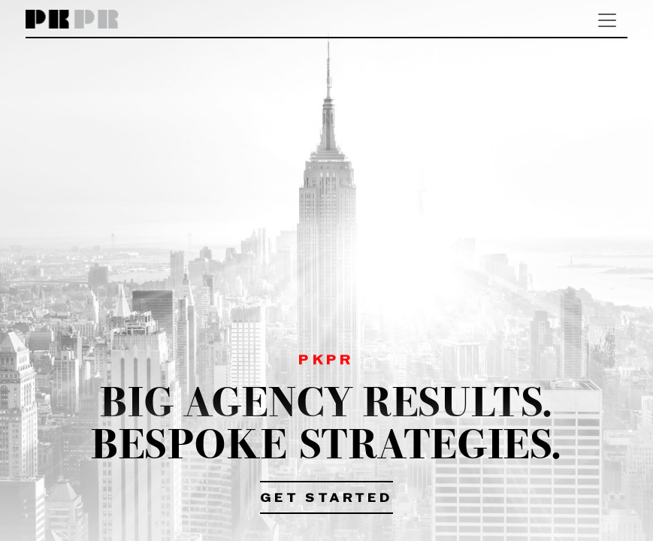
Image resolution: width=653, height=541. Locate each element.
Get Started (326, 499)
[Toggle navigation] (607, 20)
